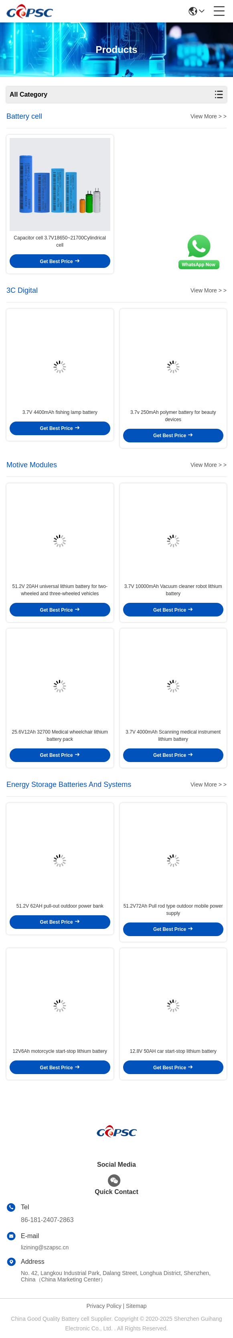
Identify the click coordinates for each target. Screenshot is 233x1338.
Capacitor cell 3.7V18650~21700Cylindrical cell (60, 241)
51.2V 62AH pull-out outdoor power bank (59, 906)
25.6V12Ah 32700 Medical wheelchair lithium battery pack (60, 735)
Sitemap (136, 1306)
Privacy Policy (104, 1306)
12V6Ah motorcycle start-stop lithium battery (60, 1051)
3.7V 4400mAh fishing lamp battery (59, 412)
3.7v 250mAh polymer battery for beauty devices (173, 416)
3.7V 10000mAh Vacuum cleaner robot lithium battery (173, 590)
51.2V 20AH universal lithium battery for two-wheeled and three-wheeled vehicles (59, 590)
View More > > (208, 116)
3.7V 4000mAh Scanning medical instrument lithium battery (173, 735)
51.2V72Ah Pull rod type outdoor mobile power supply (173, 909)
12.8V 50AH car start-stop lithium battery (173, 1051)
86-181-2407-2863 (47, 1219)
